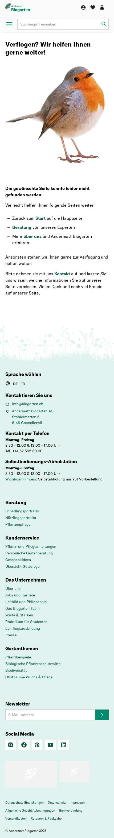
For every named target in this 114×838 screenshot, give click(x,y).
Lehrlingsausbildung (22, 628)
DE (15, 383)
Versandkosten (16, 818)
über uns (32, 236)
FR (23, 383)
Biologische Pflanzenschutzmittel (33, 663)
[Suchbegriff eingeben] (104, 24)
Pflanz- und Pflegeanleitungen (30, 546)
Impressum (77, 802)
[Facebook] (24, 745)
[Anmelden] (102, 715)
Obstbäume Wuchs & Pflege (28, 677)
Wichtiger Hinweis (20, 479)
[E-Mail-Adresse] (50, 715)
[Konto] (83, 7)
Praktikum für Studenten (26, 621)
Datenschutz (57, 802)
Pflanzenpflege (17, 524)
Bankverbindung (71, 810)
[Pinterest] (37, 745)
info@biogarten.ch (24, 403)
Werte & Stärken (19, 615)
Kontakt (62, 273)
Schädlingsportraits (22, 511)
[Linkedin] (63, 745)
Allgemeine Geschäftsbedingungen (30, 810)
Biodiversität (16, 670)
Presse (11, 635)
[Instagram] (10, 745)
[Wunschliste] (92, 7)
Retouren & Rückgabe (46, 818)
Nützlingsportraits (20, 517)
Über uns (13, 588)
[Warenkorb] (102, 7)
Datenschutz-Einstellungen (24, 802)
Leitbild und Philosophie (26, 601)
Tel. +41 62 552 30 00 (24, 451)
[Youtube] (50, 745)
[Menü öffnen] (9, 24)
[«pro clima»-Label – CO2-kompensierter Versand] (74, 771)
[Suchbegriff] (63, 24)
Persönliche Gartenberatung (29, 553)
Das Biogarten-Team (22, 608)
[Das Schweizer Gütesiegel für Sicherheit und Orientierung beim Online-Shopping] (31, 774)
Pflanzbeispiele (18, 657)
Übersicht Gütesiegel (22, 566)
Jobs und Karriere (20, 595)
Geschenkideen (18, 559)
